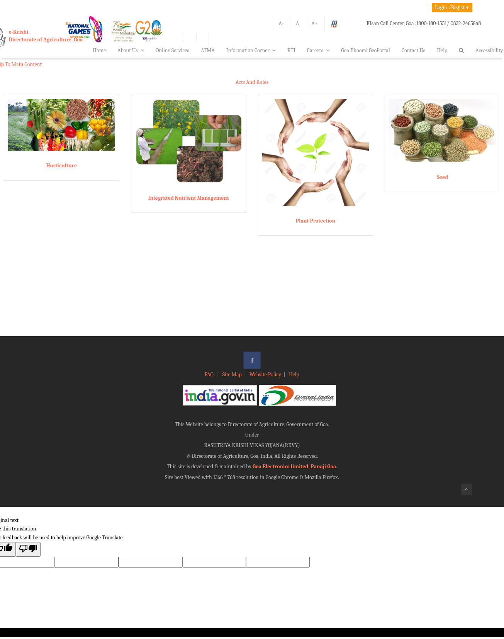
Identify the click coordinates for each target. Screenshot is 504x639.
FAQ (210, 374)
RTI (291, 50)
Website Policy (265, 374)
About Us (130, 50)
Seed (442, 177)
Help (442, 50)
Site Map (232, 374)
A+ (315, 23)
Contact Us (414, 50)
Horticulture (61, 165)
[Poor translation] (28, 549)
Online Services (172, 50)
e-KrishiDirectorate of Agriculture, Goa (46, 36)
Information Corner (251, 50)
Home (99, 50)
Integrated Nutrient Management (188, 198)
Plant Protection (315, 221)
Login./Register (452, 7)
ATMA (208, 50)
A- (280, 23)
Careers (318, 50)
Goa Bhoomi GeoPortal (365, 50)
